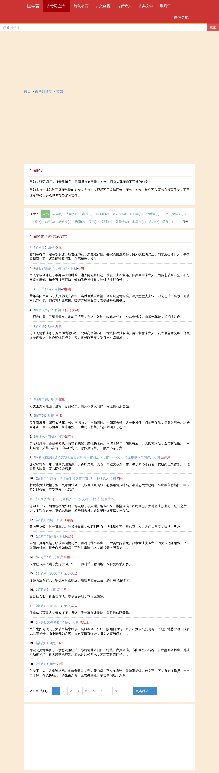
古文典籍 (102, 6)
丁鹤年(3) (136, 214)
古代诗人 (124, 6)
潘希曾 (68, 520)
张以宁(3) (119, 214)
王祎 (58, 415)
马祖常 (62, 589)
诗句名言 (81, 6)
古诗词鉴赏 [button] (56, 6)
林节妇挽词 (45, 520)
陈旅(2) (167, 222)
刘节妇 (42, 664)
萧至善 (65, 557)
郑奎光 (70, 436)
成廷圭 (84, 622)
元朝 (57, 289)
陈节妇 (40, 415)
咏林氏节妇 (43, 310)
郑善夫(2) (122, 222)
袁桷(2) (154, 222)
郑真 (58, 326)
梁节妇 (42, 643)
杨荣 (60, 664)
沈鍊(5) (70, 214)
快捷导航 (181, 17)
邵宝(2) (107, 222)
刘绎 (120, 478)
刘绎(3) (36, 222)
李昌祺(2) (139, 222)
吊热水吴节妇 (44, 436)
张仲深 (165, 457)
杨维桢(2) (65, 222)
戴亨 (111, 499)
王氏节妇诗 (43, 289)
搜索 (213, 27)
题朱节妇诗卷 (46, 536)
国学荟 (33, 6)
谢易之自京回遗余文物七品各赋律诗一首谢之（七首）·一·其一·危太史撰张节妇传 (92, 457)
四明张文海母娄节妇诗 (53, 622)
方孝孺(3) (85, 214)
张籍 (58, 247)
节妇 (59, 91)
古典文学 (145, 6)
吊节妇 (42, 589)
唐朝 (51, 247)
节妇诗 (40, 326)
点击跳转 (142, 691)
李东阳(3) (102, 214)
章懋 (81, 268)
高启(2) (93, 222)
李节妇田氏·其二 (48, 573)
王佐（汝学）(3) (174, 214)
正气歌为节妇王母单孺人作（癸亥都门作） (67, 499)
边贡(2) (80, 222)
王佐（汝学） (71, 310)
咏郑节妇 (41, 399)
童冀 (70, 536)
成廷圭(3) (152, 214)
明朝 (73, 268)
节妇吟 (40, 247)
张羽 (60, 643)
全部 (45, 214)
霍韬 (62, 399)
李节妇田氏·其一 (48, 606)
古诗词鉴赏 (43, 91)
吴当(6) (57, 214)
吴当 (74, 573)
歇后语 (165, 6)
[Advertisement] (109, 130)
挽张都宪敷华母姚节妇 (51, 268)
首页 (27, 91)
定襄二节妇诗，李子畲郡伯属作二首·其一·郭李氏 (71, 478)
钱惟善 (66, 289)
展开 (185, 221)
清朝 (112, 478)
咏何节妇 (43, 557)
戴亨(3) (50, 222)
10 (125, 691)
